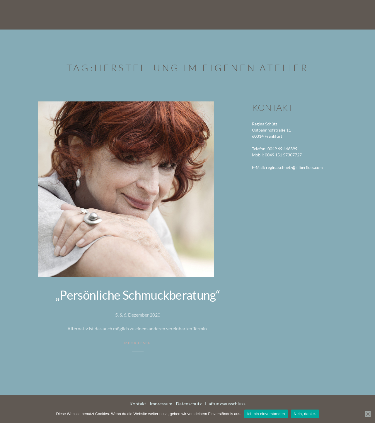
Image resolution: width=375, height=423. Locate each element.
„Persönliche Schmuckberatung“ (137, 295)
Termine (315, 14)
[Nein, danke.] (368, 414)
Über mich (283, 14)
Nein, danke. (305, 414)
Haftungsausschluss (225, 403)
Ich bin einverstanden (266, 414)
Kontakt (345, 14)
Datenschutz (189, 403)
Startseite (217, 14)
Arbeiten (250, 14)
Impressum (161, 403)
